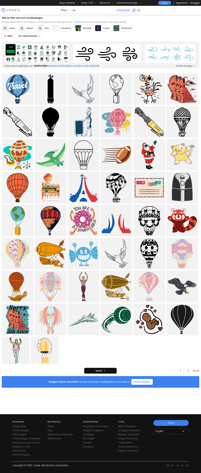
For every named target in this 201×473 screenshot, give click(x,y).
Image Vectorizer (127, 438)
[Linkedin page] (187, 465)
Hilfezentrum (55, 438)
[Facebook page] (172, 465)
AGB (50, 430)
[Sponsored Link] (37, 53)
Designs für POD (21, 446)
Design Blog (19, 426)
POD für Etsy (19, 450)
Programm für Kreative (95, 426)
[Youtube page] (182, 465)
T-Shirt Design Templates (26, 438)
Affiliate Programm (93, 430)
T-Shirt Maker (125, 442)
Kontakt (87, 442)
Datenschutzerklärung (60, 434)
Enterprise (88, 434)
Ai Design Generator (129, 430)
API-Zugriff (88, 438)
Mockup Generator (128, 434)
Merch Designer (127, 426)
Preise (51, 426)
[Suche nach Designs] (93, 10)
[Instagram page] (168, 465)
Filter (8, 36)
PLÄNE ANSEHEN (142, 381)
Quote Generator (128, 446)
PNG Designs (19, 434)
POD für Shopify (21, 454)
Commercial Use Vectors (26, 442)
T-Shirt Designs (20, 430)
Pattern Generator (128, 450)
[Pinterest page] (177, 465)
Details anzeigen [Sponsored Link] (186, 65)
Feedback (88, 446)
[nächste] (100, 371)
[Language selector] (171, 431)
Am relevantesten (29, 36)
